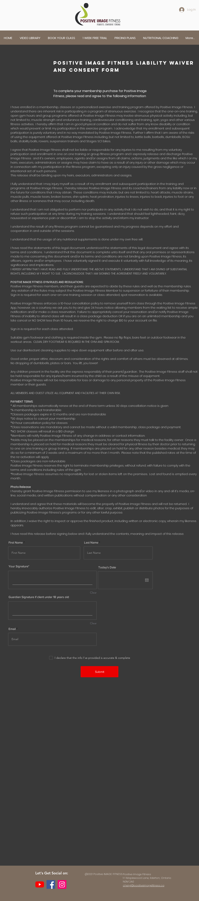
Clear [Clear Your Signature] (93, 592)
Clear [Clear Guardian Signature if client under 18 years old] (93, 623)
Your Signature (18, 566)
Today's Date (107, 567)
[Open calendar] (146, 580)
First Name (16, 542)
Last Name (91, 542)
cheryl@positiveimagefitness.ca (143, 885)
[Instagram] (62, 884)
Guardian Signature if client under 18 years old (39, 597)
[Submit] (99, 671)
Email (12, 628)
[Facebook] (51, 884)
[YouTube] (39, 884)
